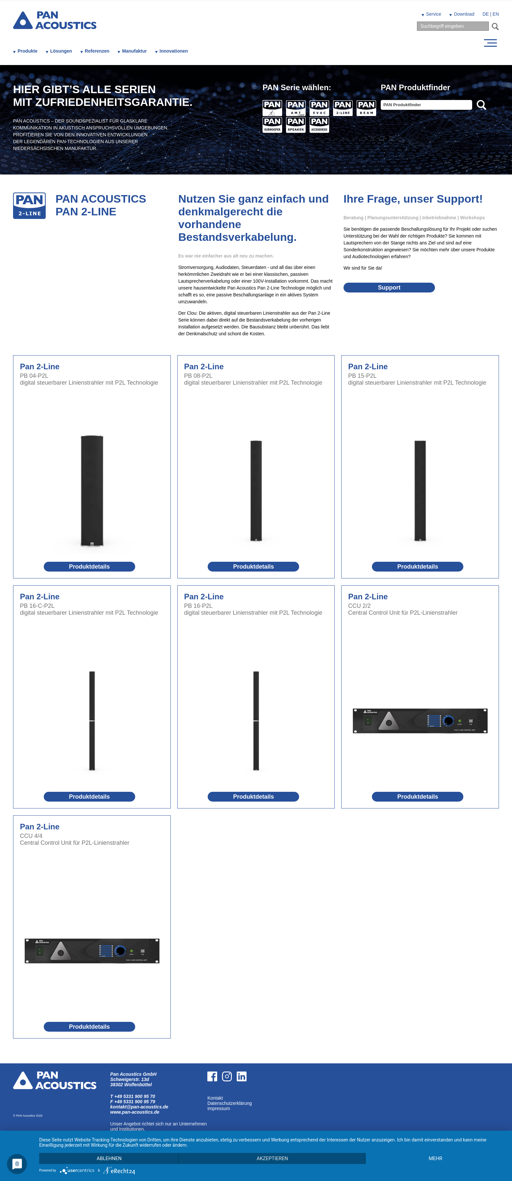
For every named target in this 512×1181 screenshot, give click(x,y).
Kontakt (215, 1098)
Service (433, 14)
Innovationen (174, 51)
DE (486, 14)
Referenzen (97, 51)
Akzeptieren (272, 1158)
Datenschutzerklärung (229, 1103)
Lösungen (61, 51)
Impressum (218, 1108)
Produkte (28, 51)
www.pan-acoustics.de (134, 1112)
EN (496, 14)
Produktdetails (89, 566)
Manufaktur (134, 51)
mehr (435, 1158)
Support (389, 287)
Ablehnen (109, 1158)
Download (464, 14)
